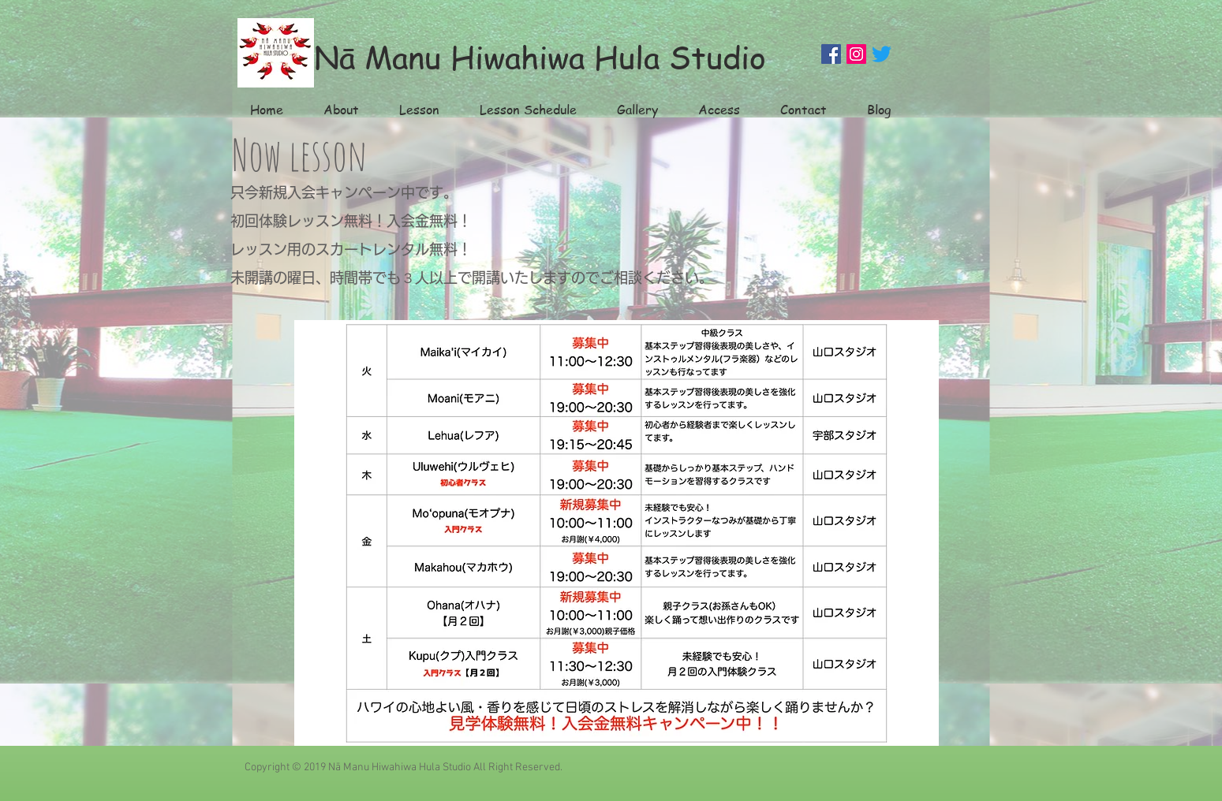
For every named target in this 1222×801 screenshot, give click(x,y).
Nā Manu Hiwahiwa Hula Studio (540, 56)
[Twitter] (881, 54)
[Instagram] (856, 54)
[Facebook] (831, 54)
